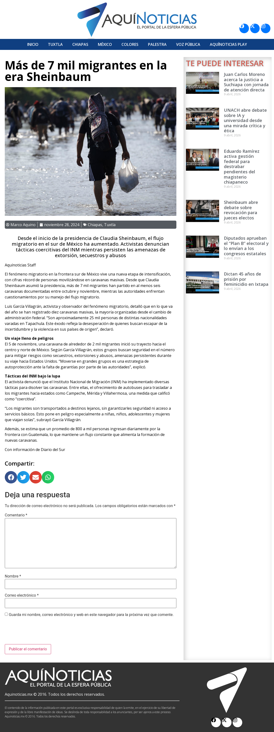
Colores (129, 44)
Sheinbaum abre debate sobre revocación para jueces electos (241, 210)
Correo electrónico (22, 595)
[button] (11, 477)
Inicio (32, 44)
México (105, 44)
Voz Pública (188, 44)
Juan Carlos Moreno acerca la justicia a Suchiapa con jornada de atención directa (246, 82)
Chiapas (80, 44)
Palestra (157, 44)
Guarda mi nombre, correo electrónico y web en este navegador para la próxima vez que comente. (91, 615)
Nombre (13, 576)
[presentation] (41, 632)
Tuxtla (55, 44)
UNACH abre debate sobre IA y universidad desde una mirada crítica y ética (245, 120)
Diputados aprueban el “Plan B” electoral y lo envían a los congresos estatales (246, 245)
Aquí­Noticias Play (228, 44)
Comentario (16, 515)
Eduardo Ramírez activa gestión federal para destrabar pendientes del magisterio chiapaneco (241, 166)
